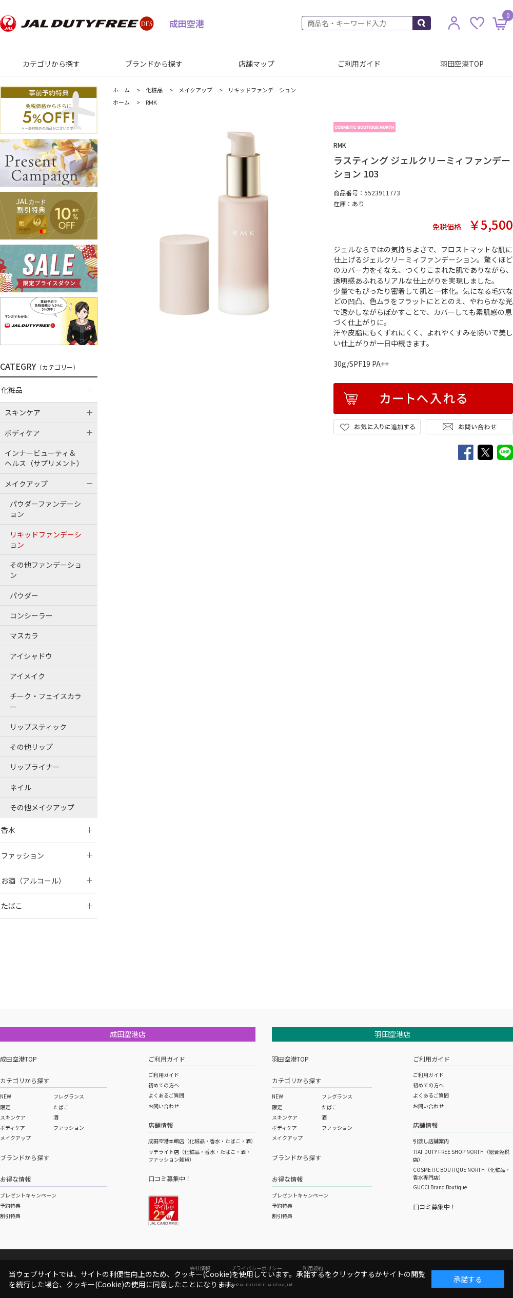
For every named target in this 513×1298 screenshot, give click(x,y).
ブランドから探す (154, 63)
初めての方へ (163, 1085)
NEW (5, 1096)
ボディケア (12, 1127)
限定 (5, 1107)
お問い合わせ (163, 1106)
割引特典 (10, 1216)
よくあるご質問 (166, 1095)
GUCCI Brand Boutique (440, 1187)
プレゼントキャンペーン (28, 1195)
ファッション (68, 1127)
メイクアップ (15, 1138)
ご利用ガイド (359, 63)
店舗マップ (256, 63)
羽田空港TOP (462, 63)
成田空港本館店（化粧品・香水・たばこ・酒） (202, 1141)
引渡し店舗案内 (431, 1141)
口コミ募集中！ (169, 1178)
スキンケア (13, 1117)
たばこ (61, 1107)
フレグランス (68, 1096)
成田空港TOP (18, 1058)
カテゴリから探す (51, 63)
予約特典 (10, 1205)
